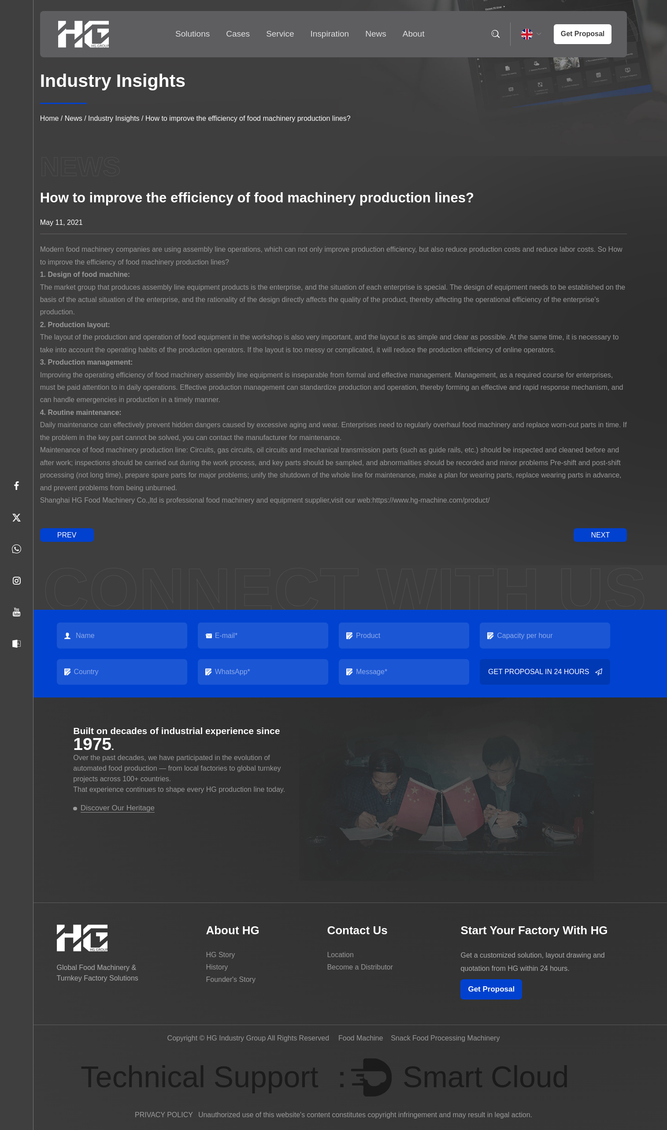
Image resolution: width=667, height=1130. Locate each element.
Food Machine (360, 1038)
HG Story (220, 954)
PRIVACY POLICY (164, 1115)
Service (280, 33)
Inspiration (330, 33)
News (375, 33)
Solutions (192, 33)
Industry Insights (114, 118)
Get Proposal (491, 989)
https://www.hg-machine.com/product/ (431, 500)
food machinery (114, 450)
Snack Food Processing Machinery (445, 1038)
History (217, 967)
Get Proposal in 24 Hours (545, 672)
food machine (105, 274)
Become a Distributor (360, 967)
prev (67, 535)
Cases (238, 33)
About (414, 33)
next (600, 535)
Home (49, 118)
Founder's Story (230, 979)
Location (340, 954)
